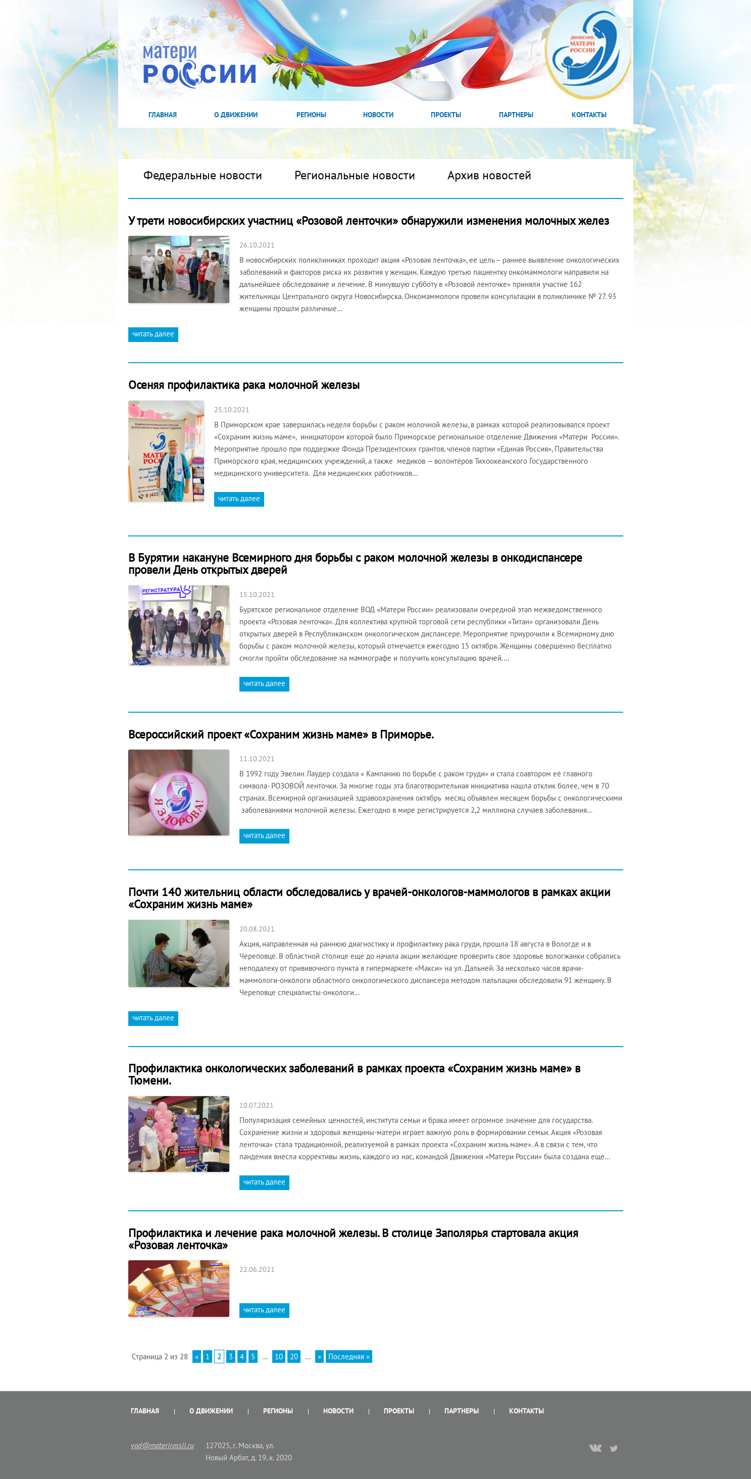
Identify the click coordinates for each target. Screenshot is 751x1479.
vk (595, 1449)
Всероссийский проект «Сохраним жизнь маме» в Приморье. (283, 734)
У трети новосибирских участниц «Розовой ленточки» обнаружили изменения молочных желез (368, 220)
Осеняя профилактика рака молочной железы (244, 384)
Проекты (446, 114)
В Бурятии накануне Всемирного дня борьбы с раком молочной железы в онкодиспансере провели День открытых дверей (355, 563)
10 (279, 1356)
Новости (378, 114)
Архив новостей (489, 175)
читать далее (153, 333)
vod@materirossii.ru (162, 1445)
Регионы (311, 114)
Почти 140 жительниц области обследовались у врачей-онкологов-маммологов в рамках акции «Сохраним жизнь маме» (369, 897)
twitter (614, 1448)
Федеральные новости (202, 175)
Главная (162, 114)
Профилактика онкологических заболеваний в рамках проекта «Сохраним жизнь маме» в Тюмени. (354, 1074)
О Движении (236, 114)
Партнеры (516, 114)
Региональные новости (354, 175)
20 (294, 1356)
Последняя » (349, 1356)
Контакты (589, 114)
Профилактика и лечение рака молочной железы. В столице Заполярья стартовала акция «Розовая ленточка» (353, 1238)
